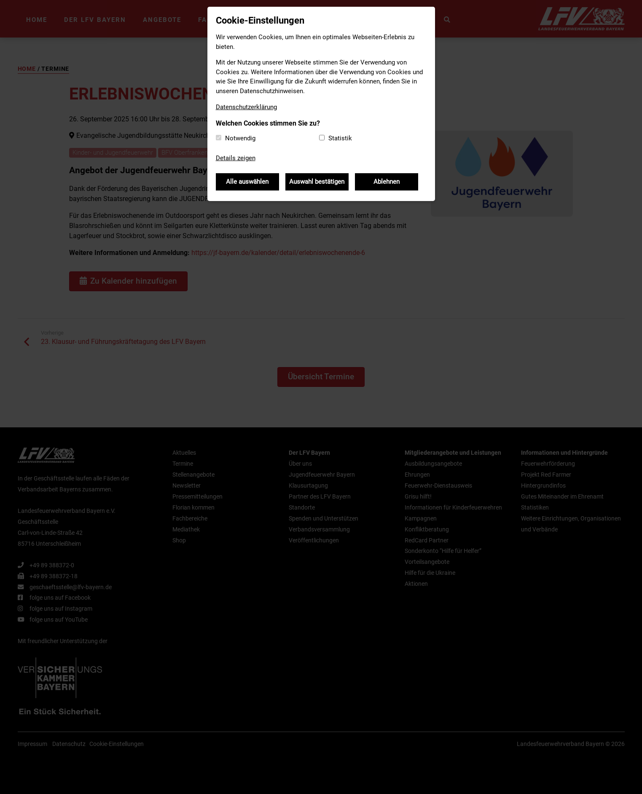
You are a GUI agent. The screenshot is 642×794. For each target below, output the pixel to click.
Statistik (340, 138)
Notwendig (240, 138)
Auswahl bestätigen (316, 181)
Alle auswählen (247, 181)
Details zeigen (235, 158)
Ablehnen (386, 181)
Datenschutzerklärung (246, 107)
